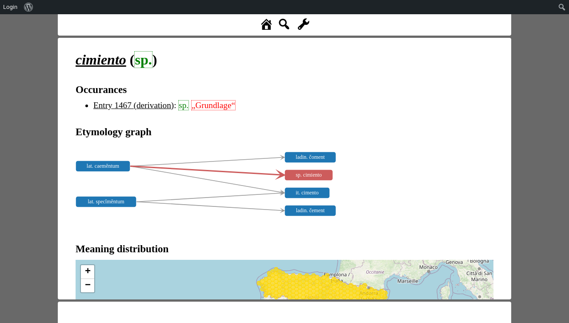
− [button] (88, 285)
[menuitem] (28, 7)
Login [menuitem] (10, 7)
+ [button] (88, 272)
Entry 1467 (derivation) (133, 105)
